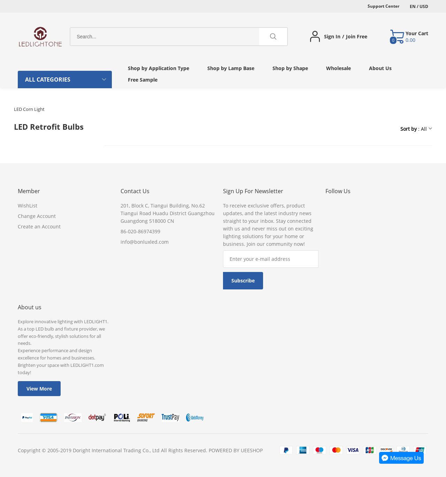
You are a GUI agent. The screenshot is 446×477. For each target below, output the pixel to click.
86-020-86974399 (140, 231)
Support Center (383, 6)
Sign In (332, 36)
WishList (27, 205)
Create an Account (39, 226)
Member (29, 191)
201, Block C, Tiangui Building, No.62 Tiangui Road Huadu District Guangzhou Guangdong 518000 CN (168, 213)
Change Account (37, 216)
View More (39, 388)
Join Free (356, 36)
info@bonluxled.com (145, 241)
